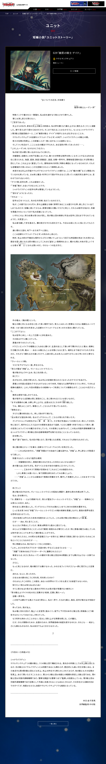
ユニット (15, 14)
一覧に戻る (53, 724)
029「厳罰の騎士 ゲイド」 (55, 14)
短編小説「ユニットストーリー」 (32, 14)
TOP (6, 14)
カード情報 (74, 71)
